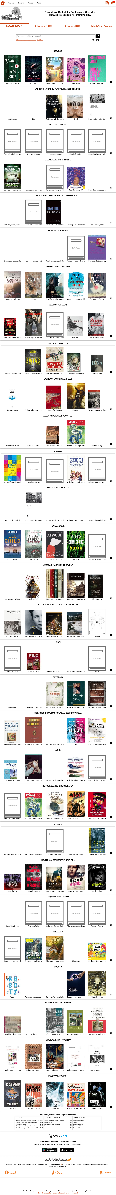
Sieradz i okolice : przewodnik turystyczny (26, 1122)
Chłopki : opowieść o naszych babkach (54, 1120)
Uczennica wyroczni (78, 1124)
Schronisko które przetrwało (80, 1126)
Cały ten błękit (77, 1128)
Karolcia (75, 1122)
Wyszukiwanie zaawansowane (26, 40)
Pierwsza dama (48, 1126)
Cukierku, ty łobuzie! (49, 1128)
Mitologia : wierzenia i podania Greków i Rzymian (28, 1120)
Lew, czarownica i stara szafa (52, 1124)
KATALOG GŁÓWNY (14, 26)
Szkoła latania (48, 1122)
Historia (21, 3)
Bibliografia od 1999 (72, 26)
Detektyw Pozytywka (78, 1120)
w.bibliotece (56, 1164)
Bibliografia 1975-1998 (43, 26)
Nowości (11, 3)
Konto (39, 3)
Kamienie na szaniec (21, 1124)
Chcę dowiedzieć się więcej (47, 1193)
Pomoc (30, 3)
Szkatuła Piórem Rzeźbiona (101, 26)
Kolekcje (40, 40)
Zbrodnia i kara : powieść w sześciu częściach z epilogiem (31, 1128)
